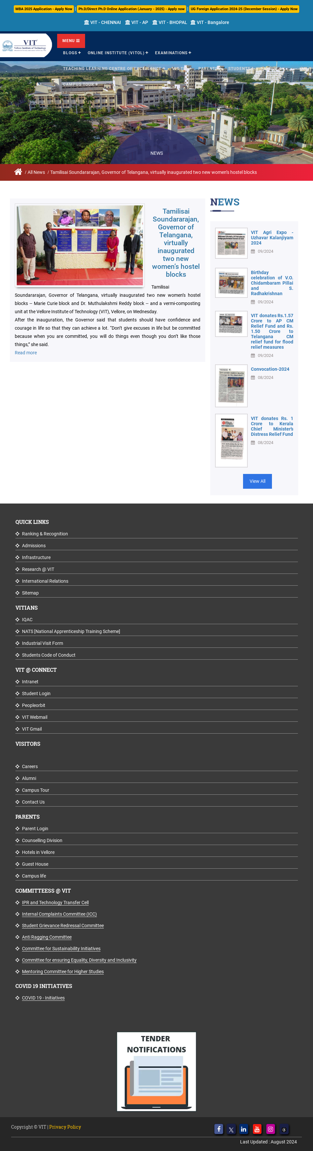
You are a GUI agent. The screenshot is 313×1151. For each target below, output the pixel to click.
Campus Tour (78, 84)
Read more (26, 352)
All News (36, 172)
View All (257, 481)
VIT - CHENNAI (102, 22)
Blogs (70, 53)
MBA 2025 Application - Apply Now (43, 9)
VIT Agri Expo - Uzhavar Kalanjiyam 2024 (272, 238)
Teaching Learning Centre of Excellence (112, 68)
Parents (208, 68)
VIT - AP (136, 22)
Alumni (269, 68)
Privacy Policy (65, 1127)
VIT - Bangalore (209, 22)
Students (239, 68)
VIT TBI (180, 68)
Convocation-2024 (270, 369)
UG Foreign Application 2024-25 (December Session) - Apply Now (244, 9)
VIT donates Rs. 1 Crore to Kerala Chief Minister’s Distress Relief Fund (272, 426)
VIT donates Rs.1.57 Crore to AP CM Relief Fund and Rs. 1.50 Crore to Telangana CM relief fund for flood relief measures (272, 331)
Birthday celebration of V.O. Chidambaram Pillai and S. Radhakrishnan (272, 283)
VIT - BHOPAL (169, 22)
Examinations (171, 53)
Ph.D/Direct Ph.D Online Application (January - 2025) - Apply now (131, 9)
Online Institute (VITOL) (116, 53)
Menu (71, 40)
